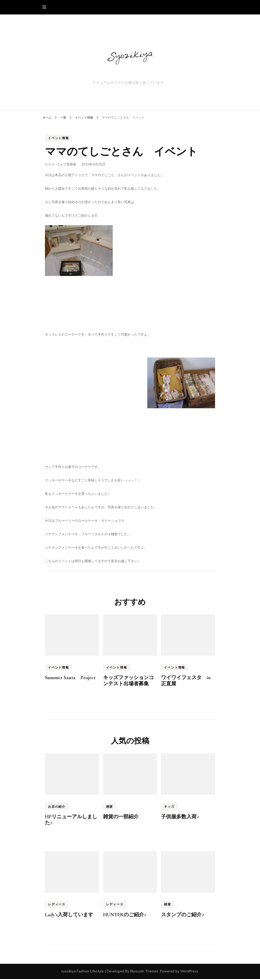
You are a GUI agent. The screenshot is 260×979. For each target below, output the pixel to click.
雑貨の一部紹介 (121, 817)
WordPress (189, 971)
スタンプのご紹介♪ (182, 915)
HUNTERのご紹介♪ (125, 915)
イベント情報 (58, 138)
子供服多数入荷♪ (180, 817)
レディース (57, 904)
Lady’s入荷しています (69, 915)
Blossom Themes (144, 971)
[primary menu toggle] (45, 7)
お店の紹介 (57, 807)
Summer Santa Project (70, 678)
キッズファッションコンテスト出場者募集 (128, 681)
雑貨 (109, 807)
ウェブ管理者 (66, 164)
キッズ (169, 807)
